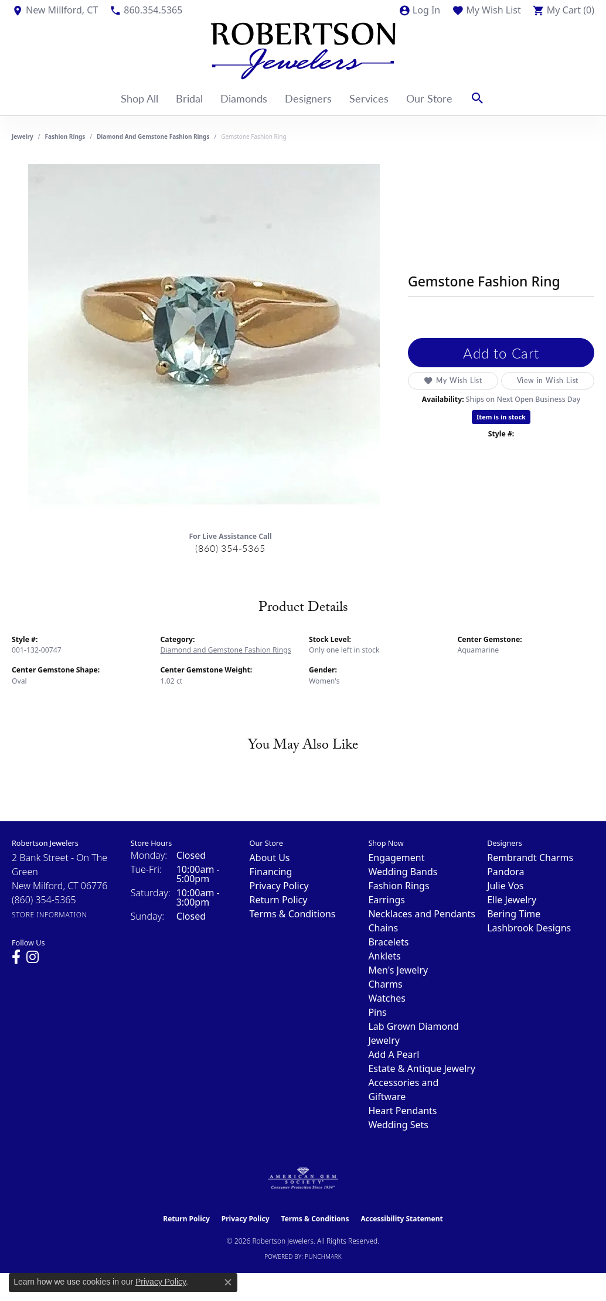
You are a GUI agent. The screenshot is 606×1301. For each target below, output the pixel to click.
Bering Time (513, 913)
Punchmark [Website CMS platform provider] (323, 1256)
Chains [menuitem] (383, 927)
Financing (271, 871)
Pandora (505, 871)
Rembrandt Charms (530, 857)
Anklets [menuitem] (384, 956)
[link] (55, 10)
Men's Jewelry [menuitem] (398, 970)
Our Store (429, 98)
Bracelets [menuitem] (388, 941)
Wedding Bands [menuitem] (402, 871)
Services (369, 98)
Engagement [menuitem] (396, 857)
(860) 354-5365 (230, 548)
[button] (419, 10)
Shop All (139, 98)
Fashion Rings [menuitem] (398, 885)
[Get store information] (49, 915)
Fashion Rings (65, 136)
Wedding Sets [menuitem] (398, 1124)
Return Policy (279, 899)
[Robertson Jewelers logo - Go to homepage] (303, 51)
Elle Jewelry (511, 899)
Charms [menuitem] (385, 984)
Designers (308, 98)
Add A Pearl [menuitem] (393, 1054)
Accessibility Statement (401, 1219)
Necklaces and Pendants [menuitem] (421, 913)
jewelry (22, 136)
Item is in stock (501, 416)
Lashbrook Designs (529, 927)
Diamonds (243, 98)
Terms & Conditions (293, 913)
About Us (270, 857)
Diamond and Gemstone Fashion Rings (153, 136)
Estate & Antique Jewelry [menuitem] (421, 1068)
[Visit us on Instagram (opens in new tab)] (32, 957)
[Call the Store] (44, 899)
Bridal (189, 98)
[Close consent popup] (227, 1282)
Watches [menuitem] (387, 998)
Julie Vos (505, 885)
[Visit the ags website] (303, 1178)
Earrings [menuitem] (386, 899)
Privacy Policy (279, 885)
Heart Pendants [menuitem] (402, 1110)
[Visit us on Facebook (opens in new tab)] (16, 957)
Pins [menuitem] (377, 1012)
